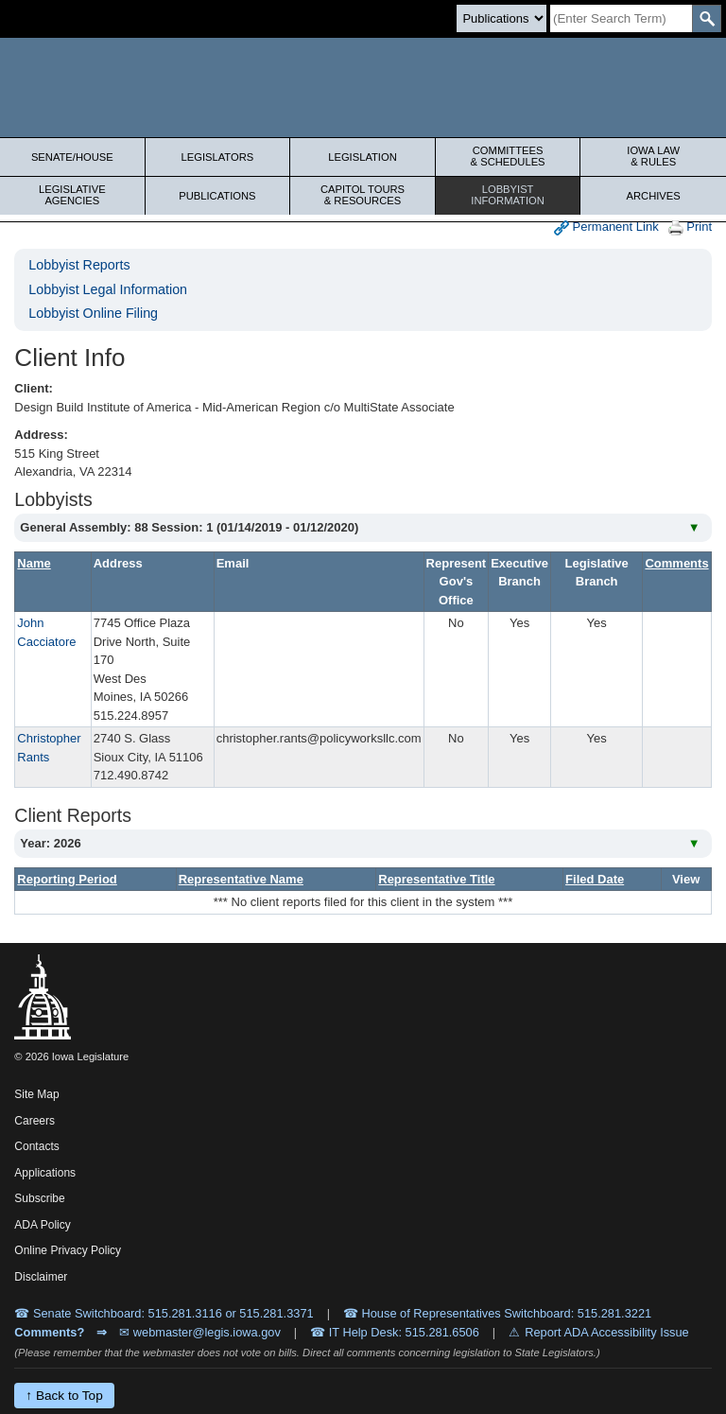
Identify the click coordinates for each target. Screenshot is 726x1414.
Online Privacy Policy (67, 1250)
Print (690, 227)
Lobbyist (508, 194)
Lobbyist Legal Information (107, 289)
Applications (45, 1172)
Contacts (36, 1146)
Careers (34, 1120)
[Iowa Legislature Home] (363, 87)
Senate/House (72, 157)
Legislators (218, 157)
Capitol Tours (362, 194)
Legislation (362, 157)
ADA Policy (42, 1224)
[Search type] (501, 18)
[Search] (621, 18)
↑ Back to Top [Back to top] (64, 1395)
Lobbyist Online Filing (93, 313)
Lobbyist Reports (79, 264)
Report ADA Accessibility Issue (607, 1332)
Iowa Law (653, 156)
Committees (508, 156)
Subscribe (39, 1198)
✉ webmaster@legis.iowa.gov (200, 1332)
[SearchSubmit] (706, 18)
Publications (217, 195)
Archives (654, 195)
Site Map (36, 1094)
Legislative (72, 194)
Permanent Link (606, 227)
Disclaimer (40, 1276)
